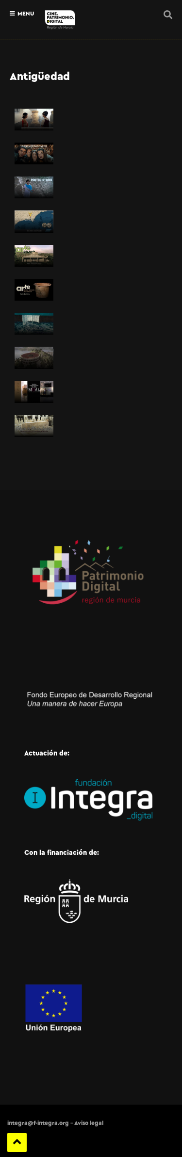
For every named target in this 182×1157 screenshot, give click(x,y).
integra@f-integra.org (38, 1123)
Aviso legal (88, 1123)
